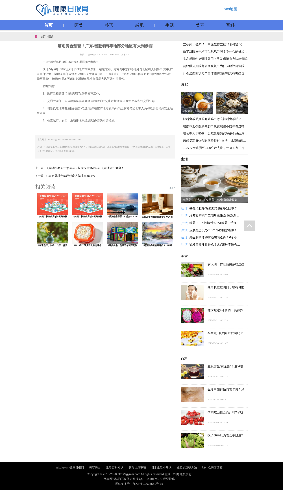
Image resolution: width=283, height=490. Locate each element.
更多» (172, 188)
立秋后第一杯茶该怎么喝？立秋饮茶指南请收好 (197, 111)
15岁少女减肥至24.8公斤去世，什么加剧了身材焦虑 (218, 148)
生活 (169, 25)
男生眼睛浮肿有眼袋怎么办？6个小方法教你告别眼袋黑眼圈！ (215, 237)
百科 (230, 25)
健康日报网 (76, 467)
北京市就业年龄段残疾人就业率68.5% (70, 175)
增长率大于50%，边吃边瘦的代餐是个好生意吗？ (217, 133)
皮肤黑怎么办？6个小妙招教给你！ (213, 230)
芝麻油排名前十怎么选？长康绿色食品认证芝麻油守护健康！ (85, 168)
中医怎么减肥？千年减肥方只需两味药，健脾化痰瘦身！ (232, 111)
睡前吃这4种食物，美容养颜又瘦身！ (233, 310)
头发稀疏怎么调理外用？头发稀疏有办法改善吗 (215, 59)
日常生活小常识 (161, 467)
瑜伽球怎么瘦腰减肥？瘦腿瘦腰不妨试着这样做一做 (218, 126)
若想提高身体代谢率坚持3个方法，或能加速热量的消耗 (220, 140)
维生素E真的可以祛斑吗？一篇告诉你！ (235, 333)
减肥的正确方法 (187, 467)
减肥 (139, 25)
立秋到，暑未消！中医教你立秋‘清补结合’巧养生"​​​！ (218, 44)
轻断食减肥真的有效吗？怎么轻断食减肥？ (212, 119)
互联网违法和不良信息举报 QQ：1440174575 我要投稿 (139, 478)
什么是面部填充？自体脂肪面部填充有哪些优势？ (217, 73)
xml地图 (230, 9)
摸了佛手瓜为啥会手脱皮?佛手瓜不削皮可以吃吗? (241, 435)
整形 (109, 25)
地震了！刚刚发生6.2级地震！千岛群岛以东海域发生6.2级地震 (215, 223)
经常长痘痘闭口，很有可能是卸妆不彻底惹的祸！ (241, 287)
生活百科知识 (114, 467)
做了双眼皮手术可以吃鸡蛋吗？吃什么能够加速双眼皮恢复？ (224, 51)
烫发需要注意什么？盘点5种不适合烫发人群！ (215, 244)
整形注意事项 (137, 467)
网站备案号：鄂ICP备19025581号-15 (139, 483)
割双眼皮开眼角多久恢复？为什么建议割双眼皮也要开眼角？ (224, 66)
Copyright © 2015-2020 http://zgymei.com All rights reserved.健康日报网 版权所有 (139, 474)
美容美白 (95, 467)
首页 (48, 25)
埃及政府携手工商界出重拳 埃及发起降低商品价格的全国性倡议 (215, 215)
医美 (78, 25)
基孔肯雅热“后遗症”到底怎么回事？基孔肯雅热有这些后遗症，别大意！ (215, 208)
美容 (200, 25)
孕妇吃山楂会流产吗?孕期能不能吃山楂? (235, 412)
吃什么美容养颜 (212, 467)
